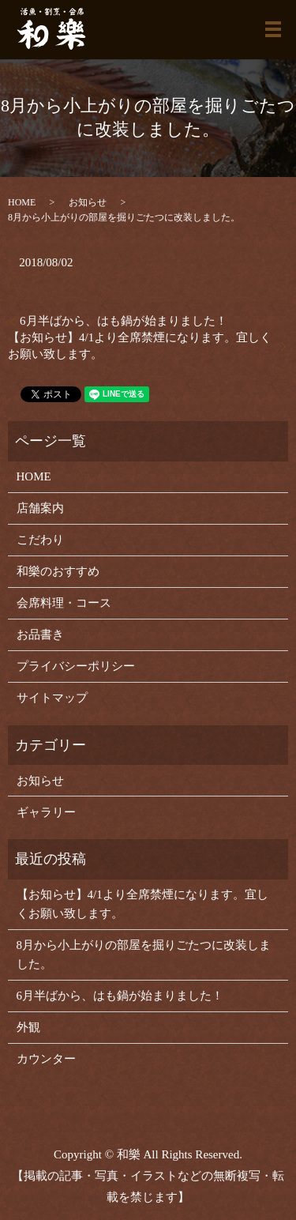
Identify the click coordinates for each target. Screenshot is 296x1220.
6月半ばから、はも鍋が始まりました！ (123, 320)
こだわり (40, 539)
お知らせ (88, 202)
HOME (22, 202)
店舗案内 (40, 508)
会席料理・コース (64, 603)
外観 (28, 1027)
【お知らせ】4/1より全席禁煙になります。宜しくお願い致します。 (140, 345)
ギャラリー (46, 812)
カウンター (46, 1058)
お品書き (40, 634)
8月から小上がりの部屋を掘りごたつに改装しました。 (144, 954)
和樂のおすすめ (58, 571)
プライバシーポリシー (76, 666)
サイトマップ (52, 697)
